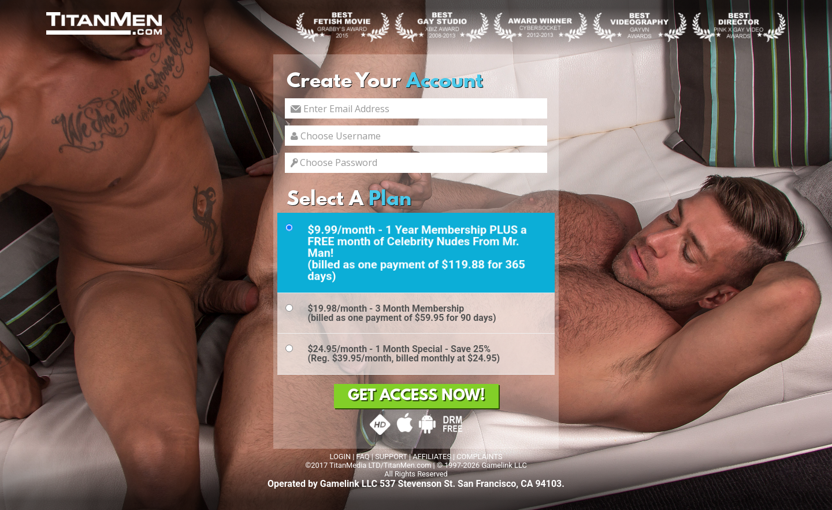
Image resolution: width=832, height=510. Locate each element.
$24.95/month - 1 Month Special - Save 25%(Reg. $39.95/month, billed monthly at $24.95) (403, 353)
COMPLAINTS (479, 456)
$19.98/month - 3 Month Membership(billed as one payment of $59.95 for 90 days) (401, 313)
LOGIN (340, 456)
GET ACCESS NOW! (416, 396)
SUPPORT (391, 456)
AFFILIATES (432, 456)
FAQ (363, 456)
